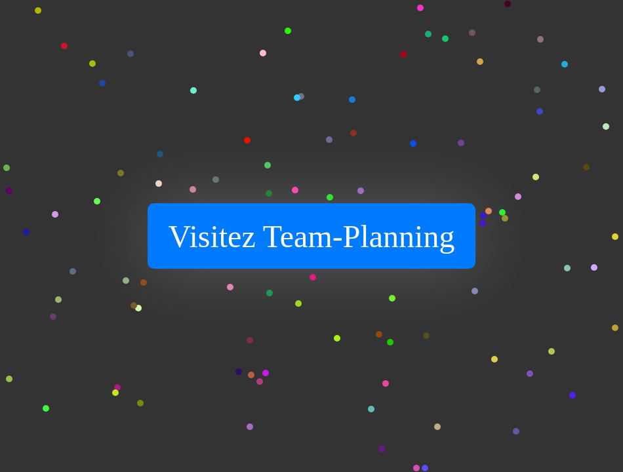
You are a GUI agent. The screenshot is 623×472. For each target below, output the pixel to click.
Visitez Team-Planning (312, 236)
